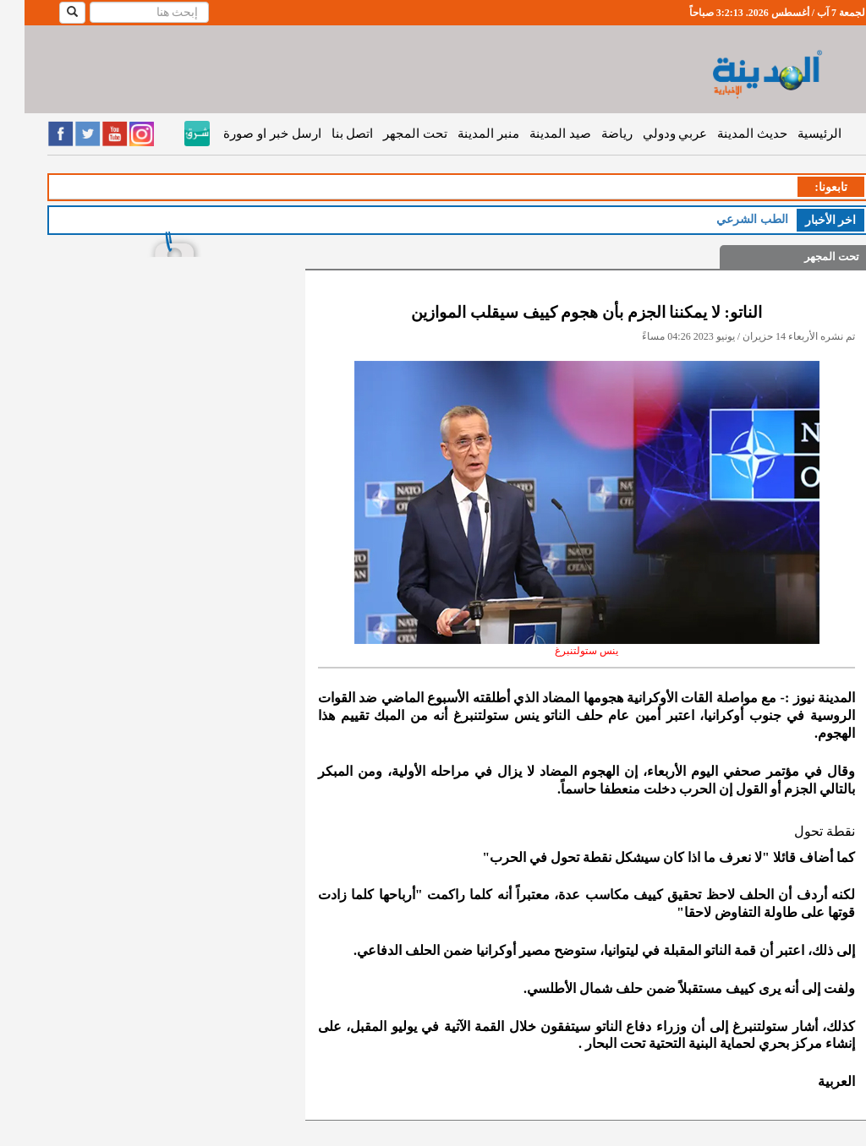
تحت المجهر (391, 133)
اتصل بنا (328, 133)
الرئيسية (795, 133)
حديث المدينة (728, 133)
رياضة (592, 133)
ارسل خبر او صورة (247, 133)
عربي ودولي (650, 133)
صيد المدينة (536, 133)
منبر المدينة (464, 133)
